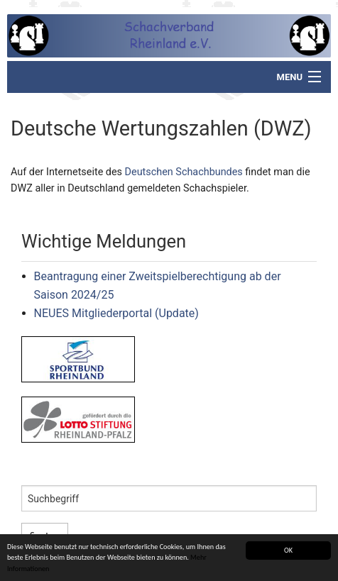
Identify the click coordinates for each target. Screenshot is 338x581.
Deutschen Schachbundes (184, 172)
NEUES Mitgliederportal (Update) (116, 313)
